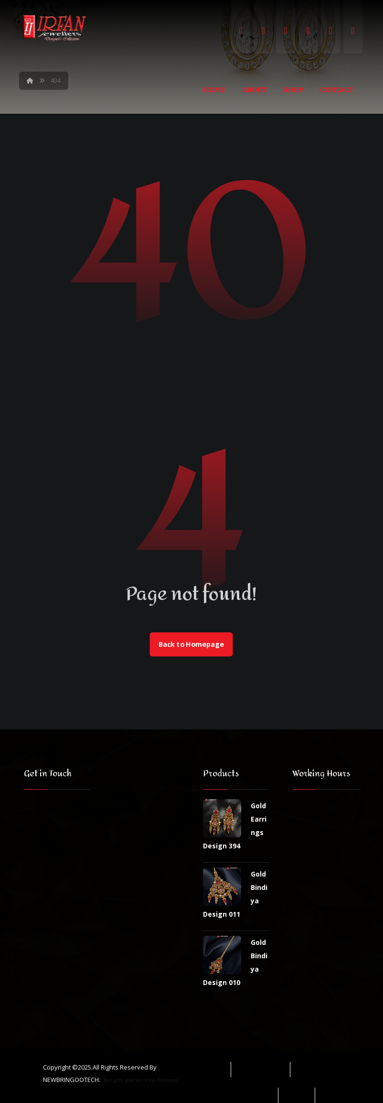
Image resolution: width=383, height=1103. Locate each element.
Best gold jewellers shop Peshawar (141, 1080)
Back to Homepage (191, 644)
